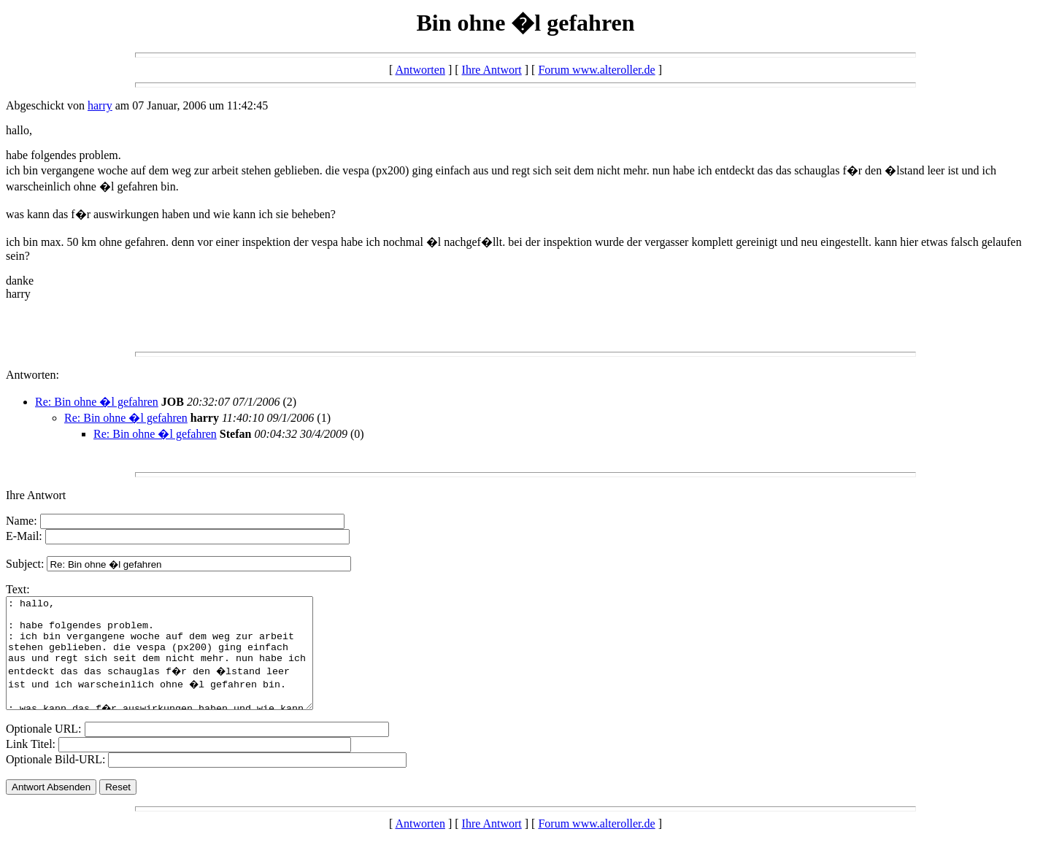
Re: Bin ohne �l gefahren (96, 402)
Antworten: (32, 375)
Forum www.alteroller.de (596, 69)
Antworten (419, 69)
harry (100, 105)
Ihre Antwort (492, 69)
